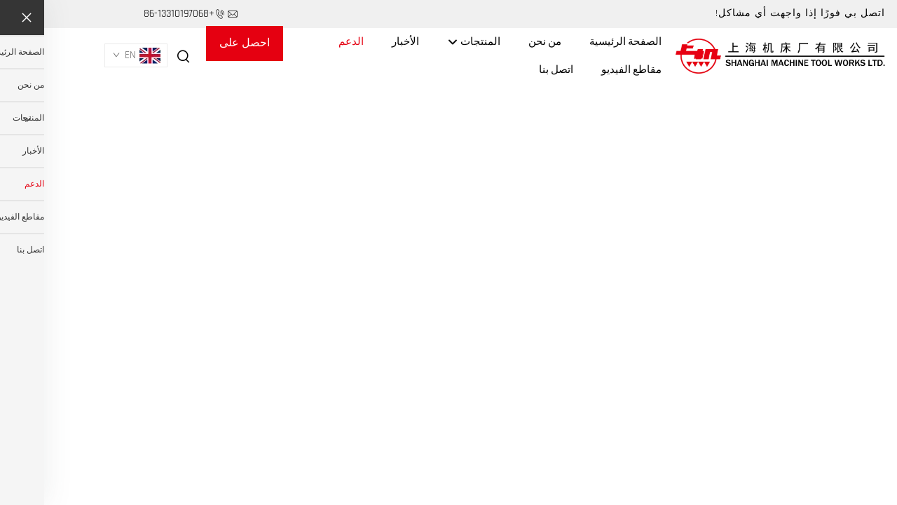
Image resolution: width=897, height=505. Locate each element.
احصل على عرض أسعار (200, 48)
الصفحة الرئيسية (581, 41)
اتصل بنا (512, 69)
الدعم (307, 41)
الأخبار (361, 41)
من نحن (500, 41)
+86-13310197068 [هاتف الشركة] (135, 13)
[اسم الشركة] (736, 55)
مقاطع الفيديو (587, 69)
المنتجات (429, 42)
